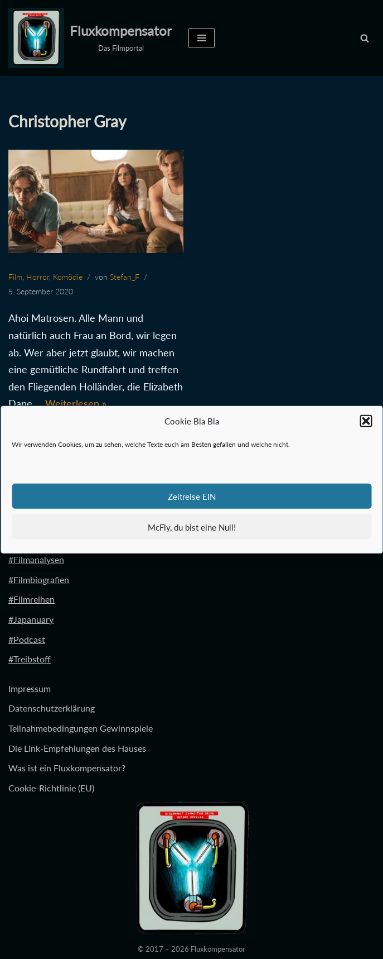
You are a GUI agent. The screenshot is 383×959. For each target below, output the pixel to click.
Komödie (68, 277)
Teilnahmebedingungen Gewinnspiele (80, 728)
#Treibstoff (29, 658)
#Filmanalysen (36, 559)
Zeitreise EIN (192, 496)
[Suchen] (364, 38)
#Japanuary (31, 619)
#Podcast (26, 639)
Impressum (29, 688)
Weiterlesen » (75, 403)
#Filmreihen (31, 599)
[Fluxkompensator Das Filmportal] (90, 38)
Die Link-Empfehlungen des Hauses (77, 748)
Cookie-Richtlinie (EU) (51, 788)
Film (15, 277)
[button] (365, 421)
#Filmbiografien (38, 579)
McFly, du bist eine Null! (192, 527)
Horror (37, 277)
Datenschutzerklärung (51, 708)
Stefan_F (124, 277)
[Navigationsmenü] (201, 37)
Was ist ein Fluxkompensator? (66, 767)
